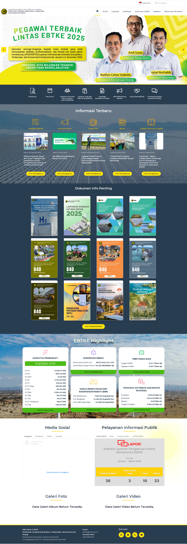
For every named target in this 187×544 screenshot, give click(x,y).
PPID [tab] (112, 436)
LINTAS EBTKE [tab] (137, 436)
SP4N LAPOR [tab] (101, 436)
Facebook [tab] (39, 436)
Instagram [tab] (28, 436)
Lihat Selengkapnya (35, 174)
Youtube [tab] (58, 436)
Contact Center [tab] (123, 436)
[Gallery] (93, 49)
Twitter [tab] (49, 436)
